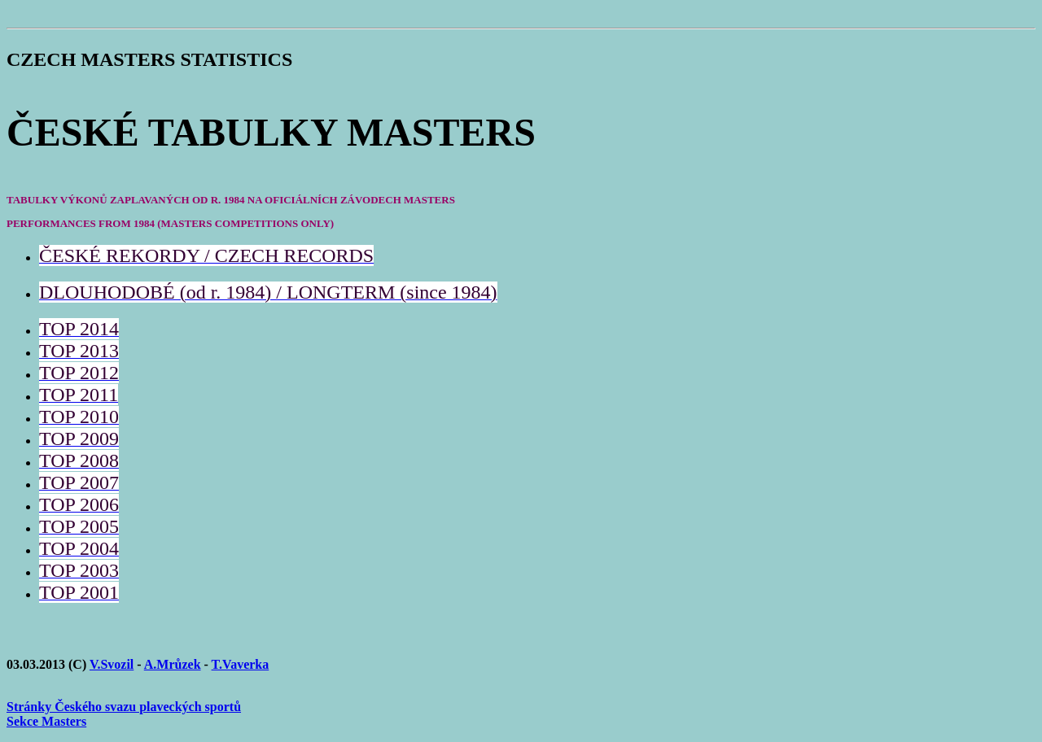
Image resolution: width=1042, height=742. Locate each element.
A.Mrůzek (172, 664)
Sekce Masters (46, 721)
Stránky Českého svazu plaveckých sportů (124, 707)
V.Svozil (112, 664)
